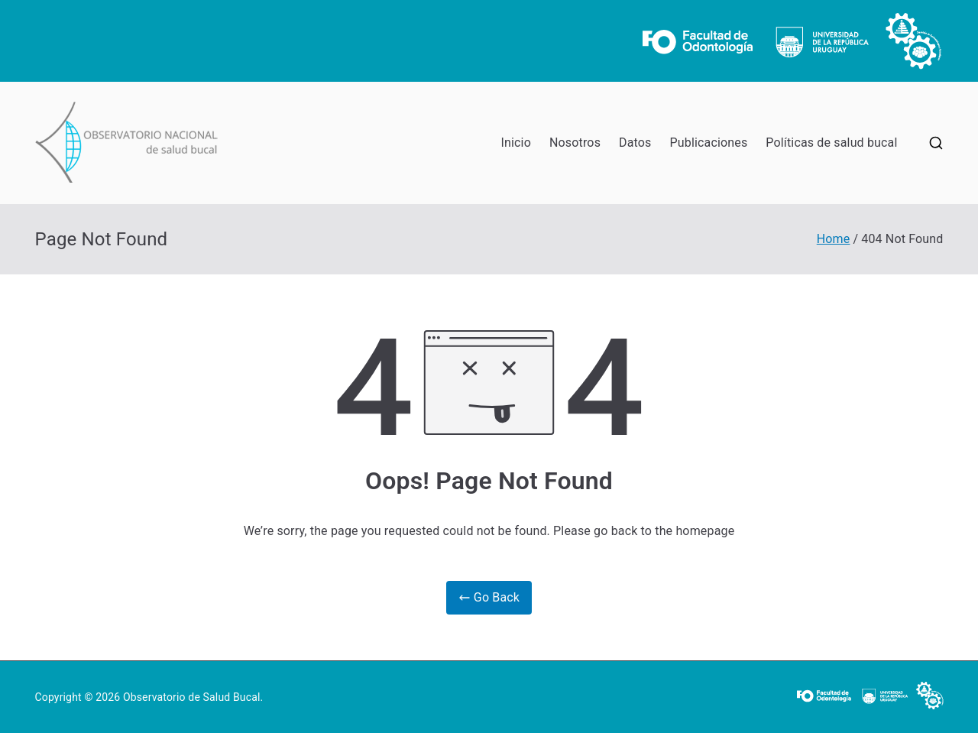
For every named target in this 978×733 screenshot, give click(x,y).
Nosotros (575, 142)
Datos (635, 142)
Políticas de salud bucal (831, 142)
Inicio (516, 142)
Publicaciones (709, 142)
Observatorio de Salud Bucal (192, 697)
